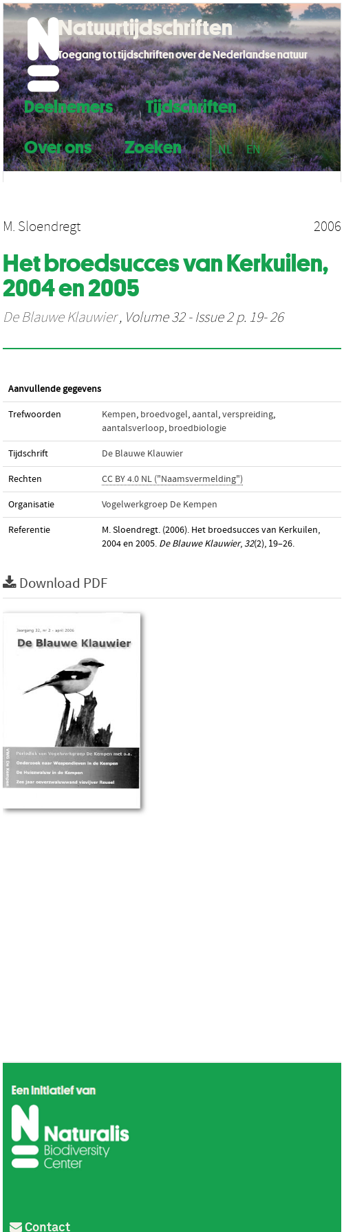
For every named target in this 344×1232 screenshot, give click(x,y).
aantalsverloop (133, 428)
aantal (205, 414)
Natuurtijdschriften (145, 27)
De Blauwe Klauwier (59, 317)
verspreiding (247, 414)
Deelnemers (68, 105)
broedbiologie (197, 428)
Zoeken (153, 145)
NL (225, 149)
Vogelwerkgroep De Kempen (159, 504)
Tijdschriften (191, 105)
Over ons (58, 145)
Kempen (119, 414)
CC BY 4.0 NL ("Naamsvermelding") (172, 479)
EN (253, 149)
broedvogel (164, 414)
